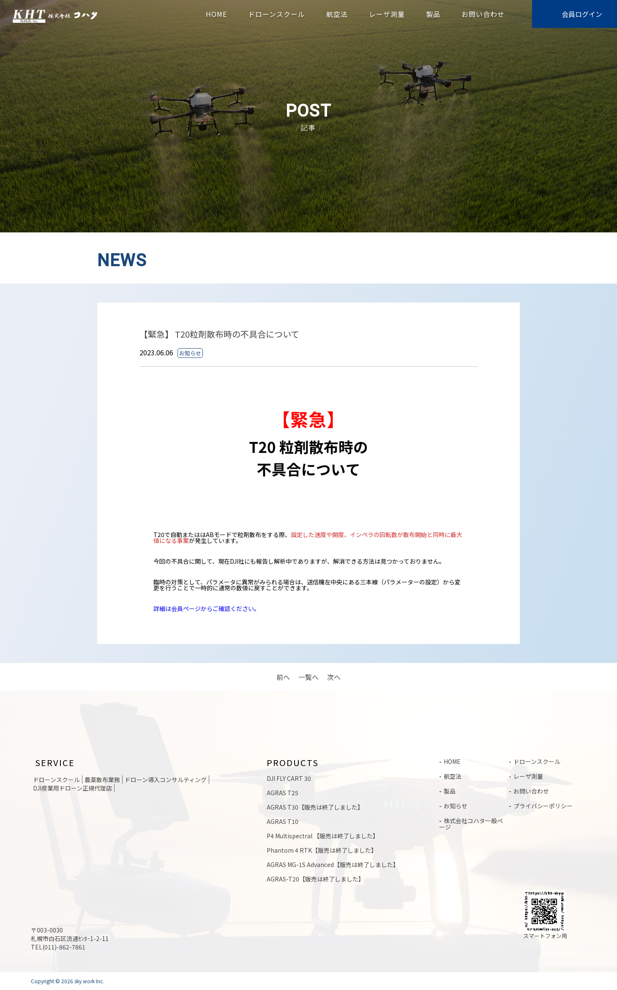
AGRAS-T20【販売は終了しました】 (315, 879)
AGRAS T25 (282, 792)
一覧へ (308, 677)
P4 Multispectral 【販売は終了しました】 (323, 836)
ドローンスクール (276, 14)
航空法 (337, 14)
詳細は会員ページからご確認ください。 (206, 608)
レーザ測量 (387, 14)
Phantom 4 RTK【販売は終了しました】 (322, 850)
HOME (216, 14)
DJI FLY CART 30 (289, 778)
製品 (433, 14)
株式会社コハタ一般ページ (471, 822)
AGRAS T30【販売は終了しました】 (315, 807)
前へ (283, 677)
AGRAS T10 (282, 821)
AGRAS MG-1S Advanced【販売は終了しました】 (333, 864)
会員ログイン (582, 14)
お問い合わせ (483, 14)
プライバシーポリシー (543, 804)
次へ (334, 677)
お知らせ (455, 804)
